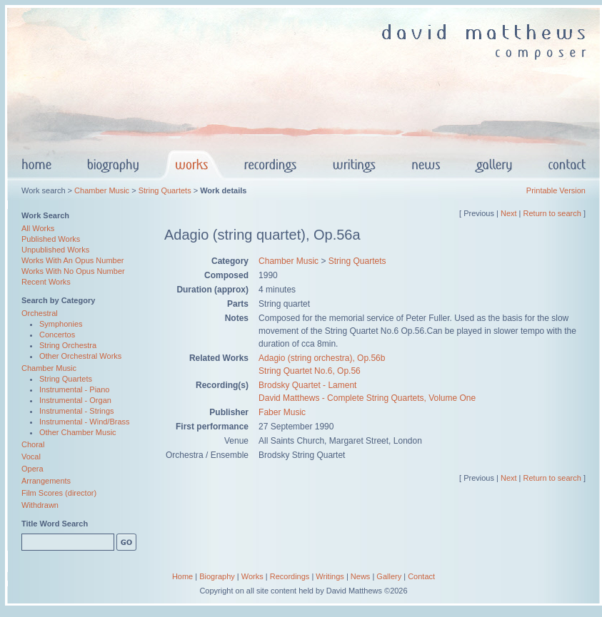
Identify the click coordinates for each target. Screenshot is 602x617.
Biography (217, 576)
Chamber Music (101, 190)
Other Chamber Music (77, 432)
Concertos (57, 334)
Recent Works (46, 281)
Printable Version (556, 190)
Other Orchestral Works (80, 356)
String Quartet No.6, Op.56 (310, 371)
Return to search (552, 213)
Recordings (290, 576)
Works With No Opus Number (73, 271)
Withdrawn (40, 505)
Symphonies (61, 324)
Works (252, 576)
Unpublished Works (55, 249)
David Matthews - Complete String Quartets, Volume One (367, 398)
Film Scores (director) (58, 493)
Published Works (50, 239)
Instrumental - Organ (75, 400)
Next (509, 213)
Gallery (388, 576)
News (361, 576)
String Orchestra (67, 345)
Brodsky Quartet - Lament (307, 385)
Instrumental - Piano (74, 389)
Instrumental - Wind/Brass (84, 421)
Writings (330, 576)
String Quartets (165, 190)
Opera (32, 468)
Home (182, 576)
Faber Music (282, 412)
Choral (32, 444)
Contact (421, 576)
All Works (37, 228)
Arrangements (46, 480)
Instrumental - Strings (76, 411)
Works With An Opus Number (72, 260)
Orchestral (39, 313)
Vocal (31, 456)
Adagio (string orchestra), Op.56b (322, 358)
